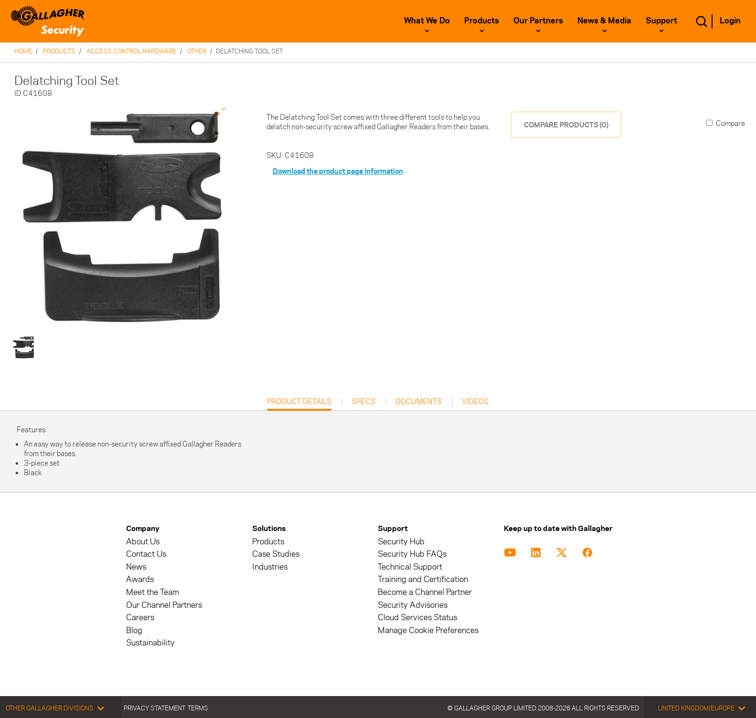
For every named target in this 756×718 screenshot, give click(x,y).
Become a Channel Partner (425, 592)
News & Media (604, 20)
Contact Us (146, 554)
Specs (363, 401)
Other (196, 51)
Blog (134, 630)
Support (661, 20)
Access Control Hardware (131, 51)
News (136, 567)
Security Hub (401, 542)
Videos (475, 401)
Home (23, 51)
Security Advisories (412, 605)
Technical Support (410, 567)
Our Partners (538, 20)
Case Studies (275, 554)
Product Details (299, 404)
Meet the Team (152, 592)
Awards (140, 579)
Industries (269, 567)
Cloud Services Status (417, 618)
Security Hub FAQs (412, 554)
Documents (418, 401)
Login (730, 20)
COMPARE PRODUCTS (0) (566, 125)
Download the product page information (338, 171)
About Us (143, 542)
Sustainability (150, 643)
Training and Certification (423, 579)
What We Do (427, 20)
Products (481, 20)
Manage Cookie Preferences (428, 630)
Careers (140, 618)
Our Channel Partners (164, 605)
